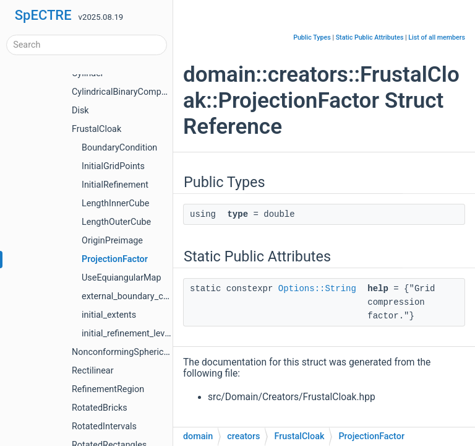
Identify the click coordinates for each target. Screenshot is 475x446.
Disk (80, 110)
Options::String (317, 289)
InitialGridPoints (113, 166)
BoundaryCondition (119, 147)
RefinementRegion (108, 389)
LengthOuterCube (116, 222)
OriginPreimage (112, 240)
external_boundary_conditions (141, 296)
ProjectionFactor (115, 259)
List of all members (436, 37)
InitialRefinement (115, 185)
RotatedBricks (99, 408)
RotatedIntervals (104, 426)
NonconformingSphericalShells (133, 352)
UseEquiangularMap (121, 278)
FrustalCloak (96, 129)
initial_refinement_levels (129, 333)
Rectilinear (93, 370)
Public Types (312, 37)
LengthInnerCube (115, 203)
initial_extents (109, 315)
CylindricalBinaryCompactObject (135, 92)
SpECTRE (43, 15)
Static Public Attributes (370, 37)
